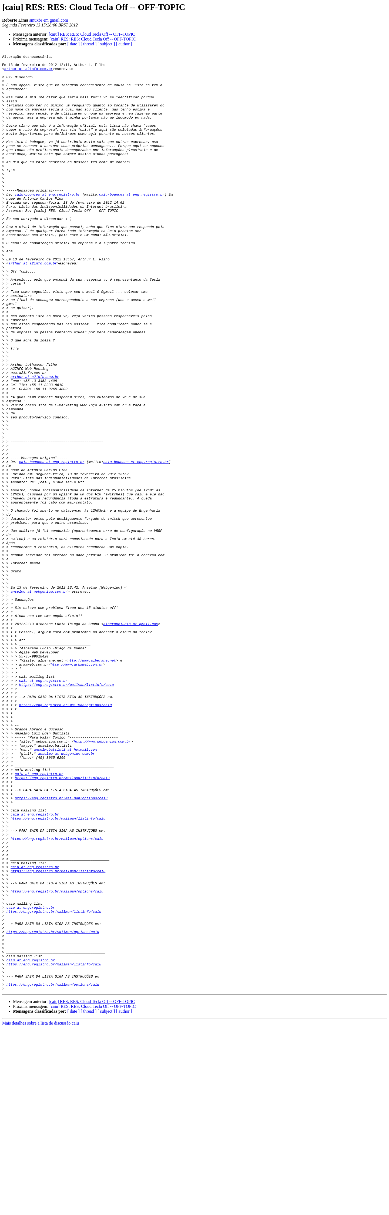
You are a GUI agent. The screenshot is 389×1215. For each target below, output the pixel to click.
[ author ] (124, 44)
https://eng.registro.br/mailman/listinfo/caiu (66, 810)
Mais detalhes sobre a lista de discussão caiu (40, 1210)
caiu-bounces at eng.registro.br (47, 222)
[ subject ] (106, 44)
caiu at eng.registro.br (43, 806)
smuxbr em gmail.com (48, 20)
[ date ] (73, 44)
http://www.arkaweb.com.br (77, 786)
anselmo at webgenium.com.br (39, 699)
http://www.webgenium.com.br (102, 879)
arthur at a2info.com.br (28, 71)
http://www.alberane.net (92, 781)
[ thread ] (89, 44)
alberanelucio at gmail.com (130, 738)
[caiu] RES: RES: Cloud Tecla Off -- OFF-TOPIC (92, 34)
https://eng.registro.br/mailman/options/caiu (65, 835)
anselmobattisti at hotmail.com (65, 888)
